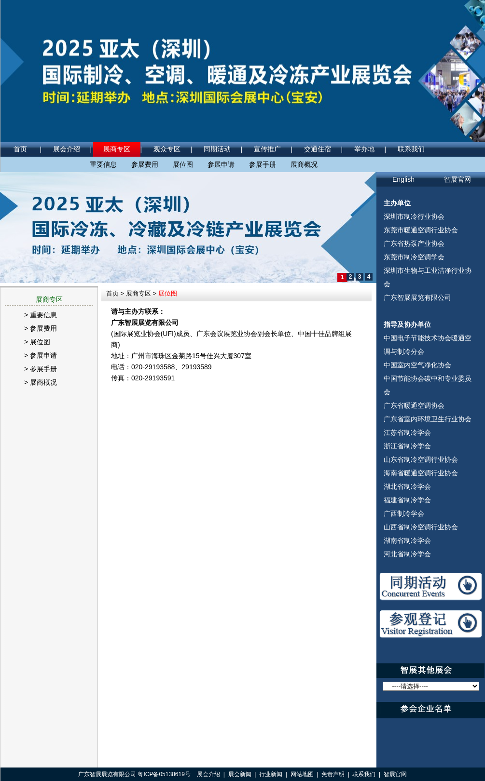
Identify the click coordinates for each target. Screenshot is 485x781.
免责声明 (333, 774)
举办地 (364, 149)
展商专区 (116, 149)
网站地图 (302, 774)
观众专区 (166, 149)
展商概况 (304, 164)
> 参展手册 (40, 369)
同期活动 (217, 149)
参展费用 (144, 164)
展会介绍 (66, 149)
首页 (20, 149)
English (403, 179)
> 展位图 (37, 342)
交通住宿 (317, 149)
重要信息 (103, 164)
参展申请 (221, 164)
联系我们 (411, 149)
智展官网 (457, 179)
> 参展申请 (40, 355)
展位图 (183, 164)
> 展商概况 (40, 382)
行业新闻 (270, 774)
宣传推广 (267, 149)
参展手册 (262, 164)
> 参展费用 (40, 328)
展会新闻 (239, 774)
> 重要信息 (40, 315)
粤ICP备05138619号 (164, 774)
